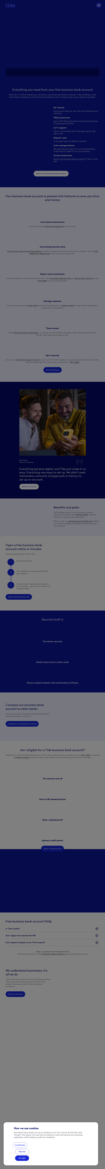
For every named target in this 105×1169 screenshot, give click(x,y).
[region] (51, 1143)
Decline (22, 1151)
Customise (20, 1145)
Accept (22, 1158)
